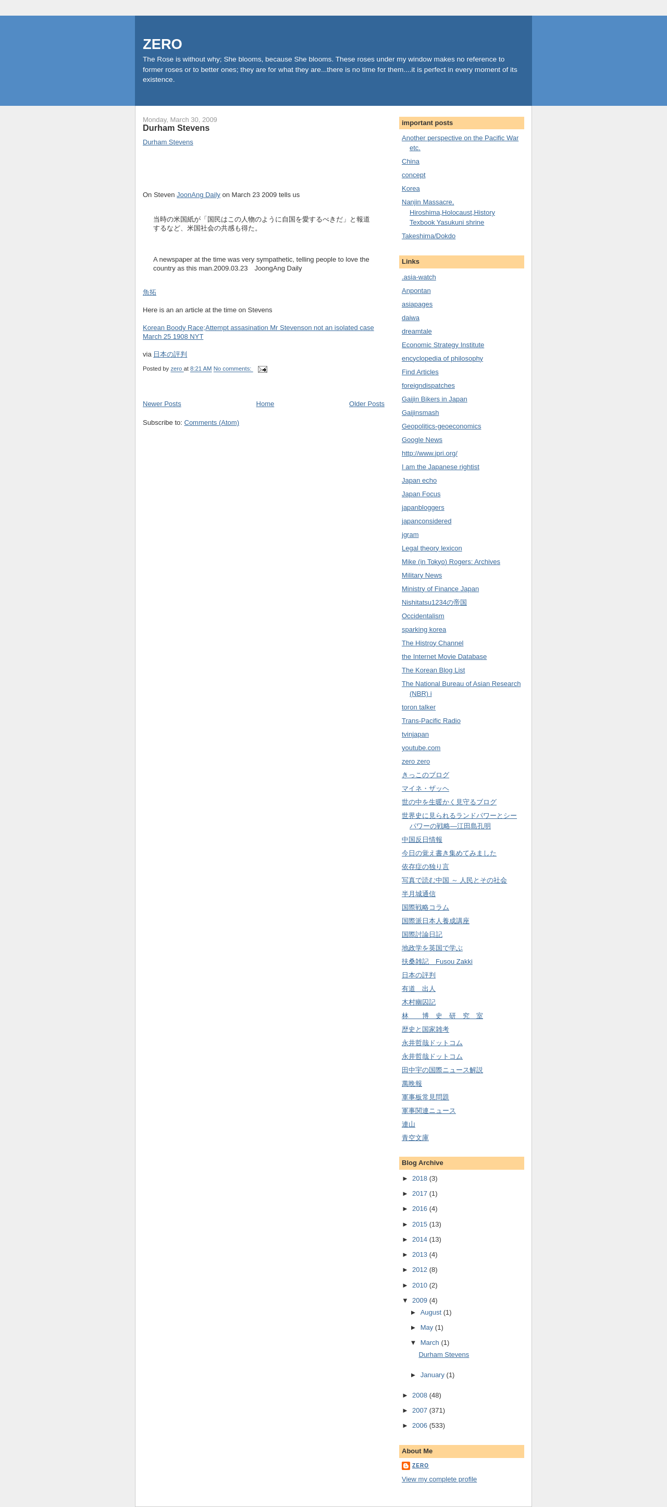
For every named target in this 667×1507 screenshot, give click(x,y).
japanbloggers (423, 507)
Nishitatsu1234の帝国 (434, 602)
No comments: (233, 369)
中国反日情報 (422, 839)
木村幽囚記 (419, 1002)
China (410, 161)
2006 (420, 1425)
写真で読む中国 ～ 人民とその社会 (454, 880)
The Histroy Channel (433, 643)
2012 (420, 1269)
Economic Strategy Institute (443, 345)
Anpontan (416, 291)
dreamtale (417, 331)
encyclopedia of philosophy (442, 358)
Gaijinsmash (420, 412)
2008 (420, 1395)
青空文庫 (415, 1138)
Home (265, 404)
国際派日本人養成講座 (436, 921)
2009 (420, 1300)
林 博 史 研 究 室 (442, 1016)
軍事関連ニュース (429, 1110)
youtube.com (421, 748)
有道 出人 (419, 989)
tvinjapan (415, 734)
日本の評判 (170, 354)
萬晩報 (412, 1083)
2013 (420, 1254)
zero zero (416, 761)
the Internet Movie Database (444, 656)
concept (414, 175)
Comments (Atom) (211, 422)
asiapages (417, 304)
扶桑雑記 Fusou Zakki (437, 961)
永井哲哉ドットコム (432, 1043)
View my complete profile (439, 1479)
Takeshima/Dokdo (428, 236)
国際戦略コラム (425, 907)
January (434, 1375)
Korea (411, 188)
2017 (420, 1193)
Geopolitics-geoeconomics (441, 426)
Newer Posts (162, 404)
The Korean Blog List (433, 670)
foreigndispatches (428, 385)
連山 (408, 1124)
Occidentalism (423, 616)
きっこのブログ (425, 775)
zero (420, 1465)
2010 (420, 1285)
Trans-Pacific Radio (431, 721)
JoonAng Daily (198, 195)
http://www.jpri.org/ (430, 453)
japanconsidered (426, 521)
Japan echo (419, 480)
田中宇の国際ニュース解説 (442, 1070)
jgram (410, 534)
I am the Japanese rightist (440, 467)
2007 (420, 1410)
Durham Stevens (176, 127)
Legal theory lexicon (432, 548)
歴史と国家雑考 (425, 1029)
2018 (420, 1178)
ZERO (162, 44)
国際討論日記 (422, 934)
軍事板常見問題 (425, 1097)
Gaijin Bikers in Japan (434, 399)
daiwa (410, 318)
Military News (422, 575)
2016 (420, 1208)
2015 (420, 1224)
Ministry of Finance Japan (440, 589)
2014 (420, 1239)
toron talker (419, 707)
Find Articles (420, 372)
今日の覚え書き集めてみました (449, 853)
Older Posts (367, 404)
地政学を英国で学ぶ (432, 948)
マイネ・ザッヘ (425, 788)
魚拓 (149, 292)
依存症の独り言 (425, 867)
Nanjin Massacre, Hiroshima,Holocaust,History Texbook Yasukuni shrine (448, 212)
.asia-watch (419, 277)
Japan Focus (421, 494)
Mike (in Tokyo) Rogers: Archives (451, 562)
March (431, 1342)
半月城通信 (419, 894)
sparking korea (424, 629)
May (428, 1327)
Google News (422, 440)
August (432, 1312)
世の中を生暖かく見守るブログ (449, 802)
